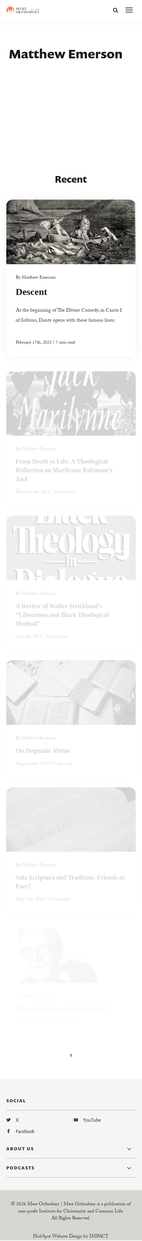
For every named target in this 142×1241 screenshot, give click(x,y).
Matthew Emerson (38, 278)
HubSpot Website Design (57, 1237)
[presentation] (129, 10)
